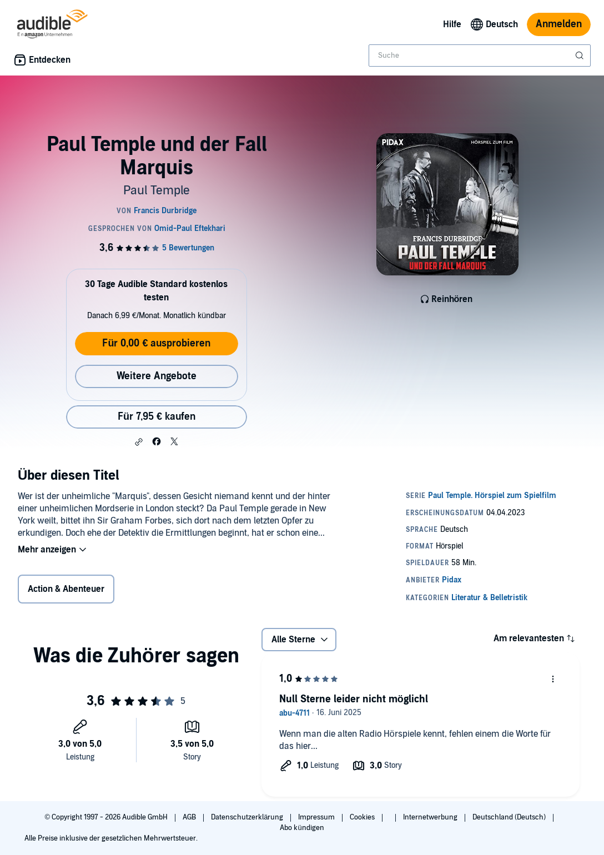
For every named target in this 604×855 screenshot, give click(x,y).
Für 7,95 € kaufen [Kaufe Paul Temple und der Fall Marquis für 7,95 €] (156, 417)
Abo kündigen (302, 827)
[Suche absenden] (581, 55)
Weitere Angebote (157, 376)
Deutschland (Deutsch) (509, 817)
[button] (138, 441)
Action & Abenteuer (66, 589)
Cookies (363, 817)
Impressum (317, 817)
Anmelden (559, 24)
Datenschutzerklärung (248, 817)
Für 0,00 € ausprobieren (156, 343)
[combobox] (480, 55)
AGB (190, 817)
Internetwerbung (431, 817)
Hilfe (452, 24)
